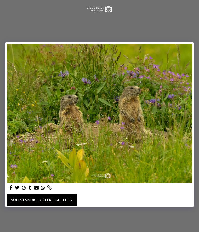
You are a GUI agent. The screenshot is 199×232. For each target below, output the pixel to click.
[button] (5, 8)
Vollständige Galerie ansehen (41, 199)
